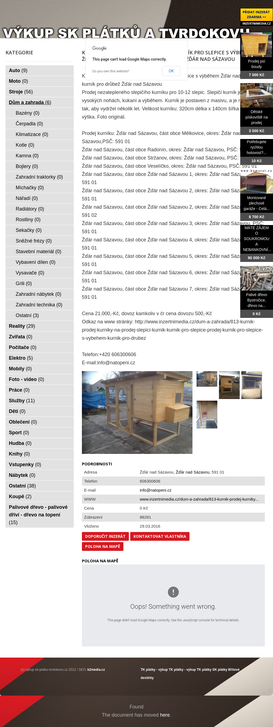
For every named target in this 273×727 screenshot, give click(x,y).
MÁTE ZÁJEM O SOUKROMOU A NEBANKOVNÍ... (257, 239)
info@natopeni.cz (155, 490)
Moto (18, 81)
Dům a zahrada (30, 102)
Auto (18, 70)
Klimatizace (32, 134)
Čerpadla (29, 123)
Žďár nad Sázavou (192, 472)
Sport (19, 432)
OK (171, 71)
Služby (22, 400)
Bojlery (27, 166)
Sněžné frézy (34, 241)
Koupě (20, 496)
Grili (24, 283)
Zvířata (20, 336)
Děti (17, 411)
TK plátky (204, 670)
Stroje (21, 91)
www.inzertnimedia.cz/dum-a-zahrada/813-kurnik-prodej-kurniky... (199, 499)
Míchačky (30, 187)
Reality (22, 326)
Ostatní (27, 315)
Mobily (20, 368)
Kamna (27, 155)
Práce (19, 390)
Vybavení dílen (35, 262)
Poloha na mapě (102, 546)
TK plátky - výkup (154, 670)
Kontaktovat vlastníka (159, 536)
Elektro (21, 358)
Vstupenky (25, 464)
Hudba (20, 443)
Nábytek (22, 475)
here (165, 715)
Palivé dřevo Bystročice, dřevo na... (256, 300)
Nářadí (27, 198)
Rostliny (28, 219)
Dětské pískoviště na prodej (256, 117)
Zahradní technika (39, 305)
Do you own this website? (111, 71)
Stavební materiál (38, 251)
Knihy (19, 454)
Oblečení (23, 422)
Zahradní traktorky (39, 177)
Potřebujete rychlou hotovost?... (256, 147)
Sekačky (29, 230)
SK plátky (219, 670)
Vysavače (30, 273)
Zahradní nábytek (38, 294)
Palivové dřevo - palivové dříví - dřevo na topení (38, 514)
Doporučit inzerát (105, 536)
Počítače (23, 347)
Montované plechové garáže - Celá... (257, 203)
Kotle (25, 145)
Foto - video (26, 379)
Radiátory (30, 209)
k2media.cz (96, 670)
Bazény (28, 113)
